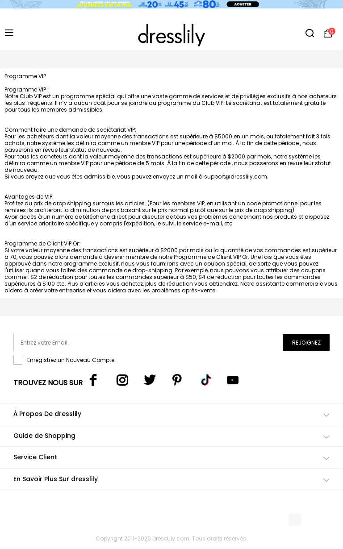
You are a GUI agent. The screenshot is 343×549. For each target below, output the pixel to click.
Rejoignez (306, 342)
